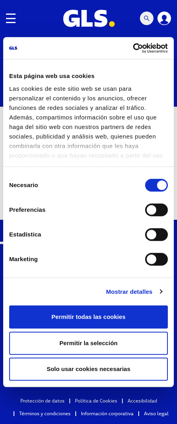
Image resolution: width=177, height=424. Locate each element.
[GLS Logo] (88, 18)
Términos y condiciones (45, 413)
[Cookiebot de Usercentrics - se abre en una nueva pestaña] (133, 48)
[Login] (164, 18)
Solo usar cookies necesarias (88, 368)
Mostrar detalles (129, 291)
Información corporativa (107, 413)
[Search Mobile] (146, 18)
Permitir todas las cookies (88, 316)
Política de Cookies (96, 401)
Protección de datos (42, 401)
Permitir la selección (88, 343)
